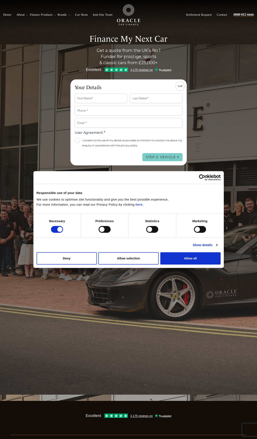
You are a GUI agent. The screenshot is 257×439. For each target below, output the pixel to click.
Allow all (190, 258)
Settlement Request (199, 14)
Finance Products (41, 14)
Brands (62, 14)
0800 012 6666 (244, 14)
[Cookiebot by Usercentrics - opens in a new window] (202, 177)
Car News (81, 14)
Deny (67, 258)
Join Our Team (103, 14)
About (20, 14)
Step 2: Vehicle (161, 157)
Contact (222, 14)
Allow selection (128, 258)
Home (7, 14)
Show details (202, 245)
